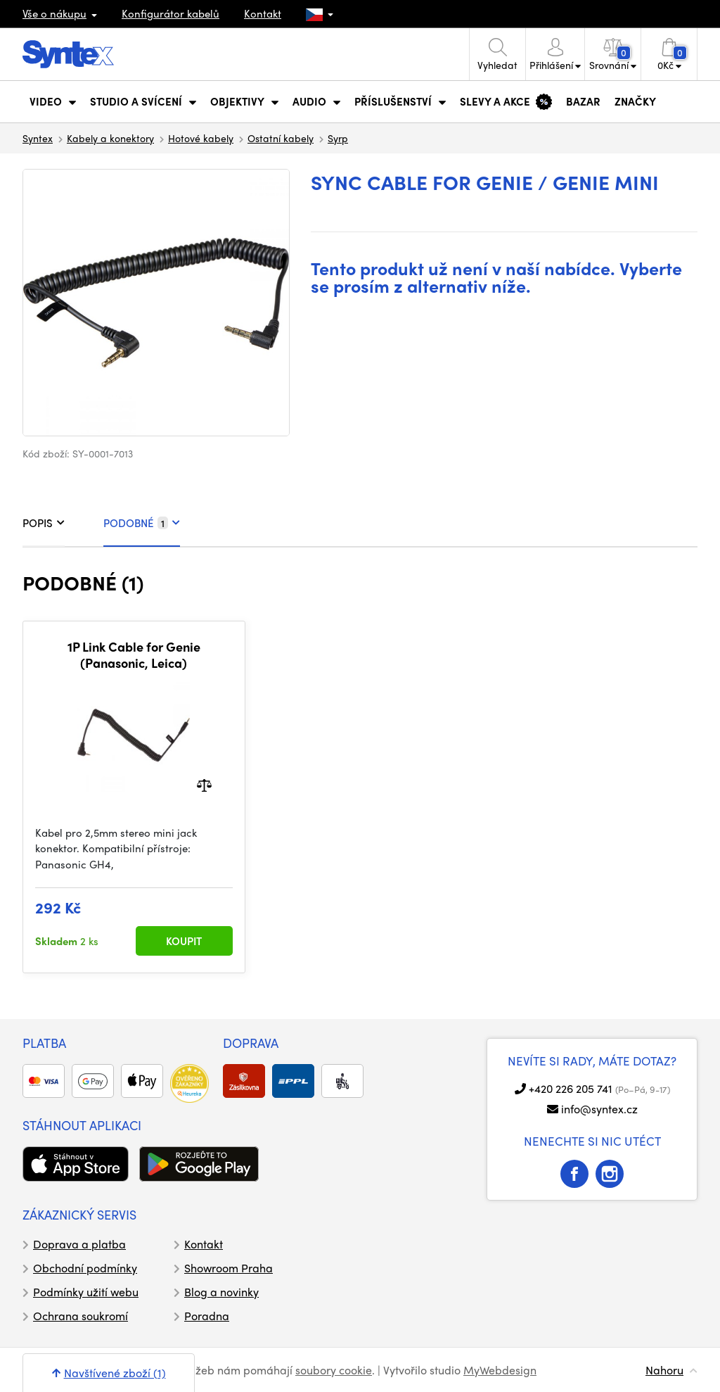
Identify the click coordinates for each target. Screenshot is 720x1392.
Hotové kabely (200, 138)
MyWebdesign (499, 1370)
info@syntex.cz (599, 1109)
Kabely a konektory (110, 138)
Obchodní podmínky (85, 1268)
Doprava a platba (79, 1244)
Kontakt (262, 13)
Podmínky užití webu (86, 1292)
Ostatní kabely (281, 138)
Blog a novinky (221, 1292)
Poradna (206, 1316)
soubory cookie (333, 1370)
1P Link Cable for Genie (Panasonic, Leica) (134, 654)
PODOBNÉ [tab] (141, 523)
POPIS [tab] (43, 523)
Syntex (37, 138)
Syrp (338, 138)
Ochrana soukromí (80, 1316)
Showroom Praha (228, 1268)
